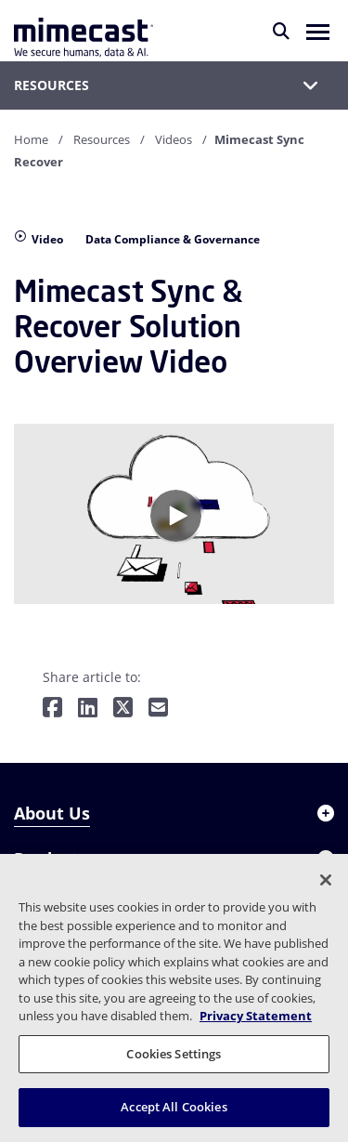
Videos (173, 139)
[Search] (281, 31)
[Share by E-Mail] (158, 708)
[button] (318, 30)
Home (31, 139)
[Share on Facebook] (52, 708)
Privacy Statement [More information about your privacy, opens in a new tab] (256, 1015)
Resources (101, 139)
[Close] (325, 880)
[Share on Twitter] (123, 708)
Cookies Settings (173, 1053)
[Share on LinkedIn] (87, 708)
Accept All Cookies (173, 1106)
